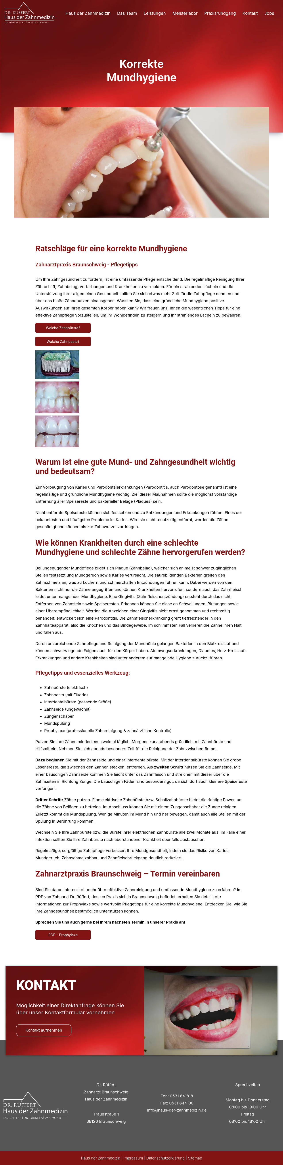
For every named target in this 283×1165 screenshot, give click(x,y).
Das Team (127, 13)
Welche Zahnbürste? (63, 328)
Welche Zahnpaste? (63, 341)
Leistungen (155, 13)
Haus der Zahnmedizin (88, 13)
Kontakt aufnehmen (43, 1030)
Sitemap (195, 1158)
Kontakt (250, 13)
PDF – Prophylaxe (63, 935)
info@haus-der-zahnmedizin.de (177, 1110)
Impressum (133, 1158)
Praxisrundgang (220, 13)
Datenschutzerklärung (165, 1158)
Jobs (269, 13)
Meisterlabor (185, 13)
